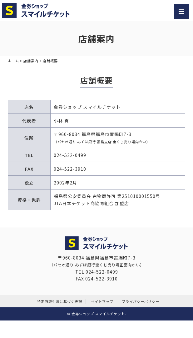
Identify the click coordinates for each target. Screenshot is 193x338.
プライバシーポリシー (140, 301)
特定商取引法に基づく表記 (59, 301)
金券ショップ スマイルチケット (98, 313)
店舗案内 (30, 60)
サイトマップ (102, 301)
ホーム (13, 60)
